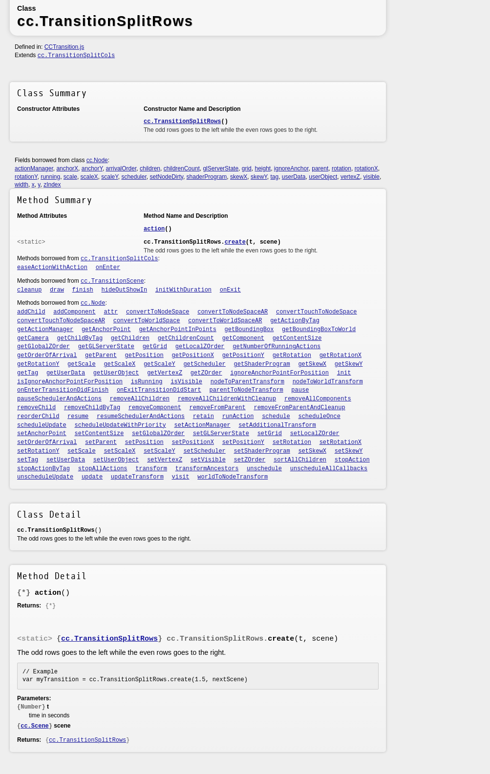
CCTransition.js (64, 46)
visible (371, 176)
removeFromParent (218, 407)
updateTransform (137, 477)
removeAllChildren (140, 399)
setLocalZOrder (315, 433)
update (92, 477)
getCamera (33, 338)
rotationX (366, 168)
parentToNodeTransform (246, 390)
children (150, 168)
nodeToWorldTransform (328, 381)
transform (151, 468)
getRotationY (38, 364)
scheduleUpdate (41, 425)
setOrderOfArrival (47, 442)
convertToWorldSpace (146, 320)
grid (247, 168)
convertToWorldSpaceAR (225, 320)
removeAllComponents (317, 399)
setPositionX (193, 442)
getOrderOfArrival (47, 355)
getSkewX (312, 364)
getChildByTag (80, 338)
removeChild (36, 407)
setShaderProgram (262, 451)
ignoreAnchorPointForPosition (279, 373)
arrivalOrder (121, 168)
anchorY (92, 168)
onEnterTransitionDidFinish (62, 390)
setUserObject (116, 460)
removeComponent (154, 407)
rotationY (26, 176)
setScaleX (119, 451)
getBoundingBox (249, 329)
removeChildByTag (92, 407)
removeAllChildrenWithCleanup (227, 399)
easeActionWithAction (52, 267)
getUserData (65, 373)
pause (300, 390)
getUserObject (116, 373)
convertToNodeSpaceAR (232, 312)
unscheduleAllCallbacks (328, 468)
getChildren (130, 338)
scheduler (133, 176)
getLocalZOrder (200, 346)
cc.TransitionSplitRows (182, 121)
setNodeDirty (166, 176)
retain (203, 416)
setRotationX (341, 442)
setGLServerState (221, 433)
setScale (81, 451)
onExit (230, 290)
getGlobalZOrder (43, 346)
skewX (238, 176)
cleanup (29, 290)
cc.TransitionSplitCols (76, 55)
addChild (31, 312)
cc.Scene (35, 726)
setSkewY (349, 451)
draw (57, 290)
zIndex (52, 184)
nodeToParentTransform (247, 381)
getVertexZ (164, 373)
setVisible (208, 460)
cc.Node (97, 160)
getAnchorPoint (106, 329)
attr (111, 312)
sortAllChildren (300, 460)
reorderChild (38, 416)
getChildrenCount (186, 338)
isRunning (147, 381)
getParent (101, 355)
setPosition (144, 442)
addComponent (74, 312)
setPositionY (243, 442)
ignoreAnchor (291, 168)
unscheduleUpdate (45, 477)
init (344, 373)
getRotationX (341, 355)
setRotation (292, 442)
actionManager (34, 168)
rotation (341, 168)
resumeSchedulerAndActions (141, 416)
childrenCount (182, 168)
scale (70, 176)
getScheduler (204, 364)
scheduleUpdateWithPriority (120, 425)
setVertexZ (164, 460)
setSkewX (312, 451)
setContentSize (99, 433)
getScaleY (159, 364)
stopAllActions (103, 468)
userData (294, 176)
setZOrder (250, 460)
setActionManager (202, 425)
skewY (259, 176)
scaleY (109, 176)
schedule (276, 416)
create (235, 242)
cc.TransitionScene (112, 281)
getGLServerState (106, 346)
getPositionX (193, 355)
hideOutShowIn (125, 290)
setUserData (65, 460)
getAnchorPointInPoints (177, 329)
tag (274, 176)
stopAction (352, 460)
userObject (323, 176)
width (21, 184)
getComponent (243, 338)
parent (320, 168)
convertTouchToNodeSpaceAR (61, 320)
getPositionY (243, 355)
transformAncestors (207, 468)
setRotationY (38, 451)
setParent (101, 442)
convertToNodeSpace (158, 312)
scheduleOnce (319, 416)
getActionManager (45, 329)
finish (82, 290)
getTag (27, 373)
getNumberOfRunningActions (276, 346)
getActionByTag (295, 320)
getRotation (292, 355)
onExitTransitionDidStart (159, 390)
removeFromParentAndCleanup (299, 407)
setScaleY (159, 451)
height (263, 168)
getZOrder (206, 373)
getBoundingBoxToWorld (319, 329)
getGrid (155, 346)
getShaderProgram (262, 364)
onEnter (108, 267)
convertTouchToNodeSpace (316, 312)
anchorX (67, 168)
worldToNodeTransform (232, 477)
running (50, 176)
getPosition (144, 355)
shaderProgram (207, 176)
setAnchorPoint (41, 433)
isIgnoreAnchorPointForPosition (70, 381)
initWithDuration (183, 290)
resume (77, 416)
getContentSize (297, 338)
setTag (27, 460)
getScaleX (119, 364)
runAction (238, 416)
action (154, 229)
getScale (81, 364)
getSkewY (349, 364)
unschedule (264, 468)
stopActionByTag (43, 468)
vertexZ (350, 176)
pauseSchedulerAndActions (59, 399)
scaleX (89, 176)
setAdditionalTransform (277, 425)
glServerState (220, 168)
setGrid (269, 433)
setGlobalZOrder (158, 433)
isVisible (186, 381)
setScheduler (204, 451)
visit (181, 477)
